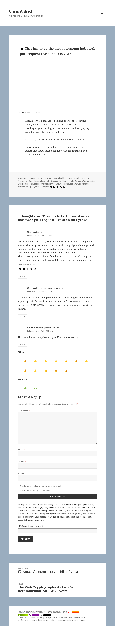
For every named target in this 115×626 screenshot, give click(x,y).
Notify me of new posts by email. (36, 490)
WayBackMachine (81, 184)
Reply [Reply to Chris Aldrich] (22, 276)
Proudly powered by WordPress (33, 612)
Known (59, 184)
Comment (24, 410)
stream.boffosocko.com (55, 288)
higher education (32, 184)
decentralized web (41, 181)
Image (23, 178)
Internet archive (47, 184)
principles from (66, 612)
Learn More (40, 520)
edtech (93, 181)
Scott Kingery (35, 327)
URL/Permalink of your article (32, 526)
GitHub (21, 184)
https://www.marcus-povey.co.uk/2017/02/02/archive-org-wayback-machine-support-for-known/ (55, 305)
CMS (30, 181)
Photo (83, 178)
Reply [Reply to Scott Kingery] (22, 344)
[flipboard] (54, 187)
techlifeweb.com (52, 328)
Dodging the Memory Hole (62, 181)
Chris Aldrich (21, 11)
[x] (60, 187)
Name (21, 449)
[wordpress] (64, 187)
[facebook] (51, 187)
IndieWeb (75, 178)
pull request (68, 184)
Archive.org (22, 181)
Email (22, 461)
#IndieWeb (60, 301)
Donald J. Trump (82, 181)
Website (22, 473)
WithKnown (31, 120)
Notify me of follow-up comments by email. (40, 486)
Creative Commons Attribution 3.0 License (67, 620)
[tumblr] (57, 187)
